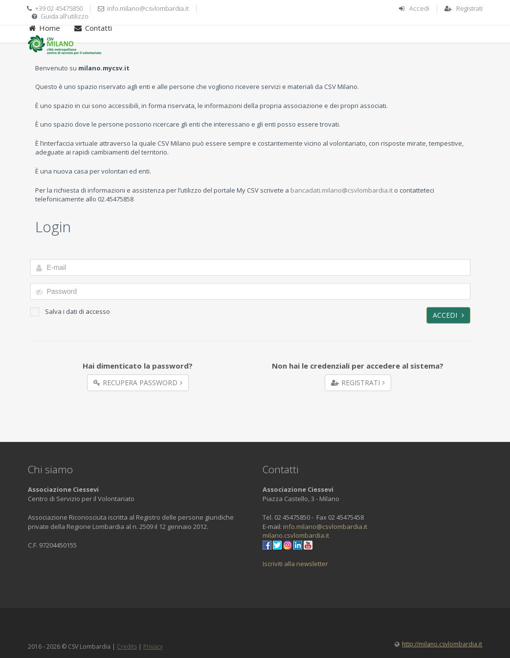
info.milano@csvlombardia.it (148, 8)
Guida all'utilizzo (65, 16)
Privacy (153, 646)
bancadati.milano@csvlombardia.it (341, 190)
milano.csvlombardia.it (296, 535)
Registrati (469, 8)
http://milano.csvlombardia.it (442, 644)
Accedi (419, 8)
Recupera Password (137, 382)
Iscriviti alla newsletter (295, 563)
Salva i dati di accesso (70, 311)
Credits (127, 646)
